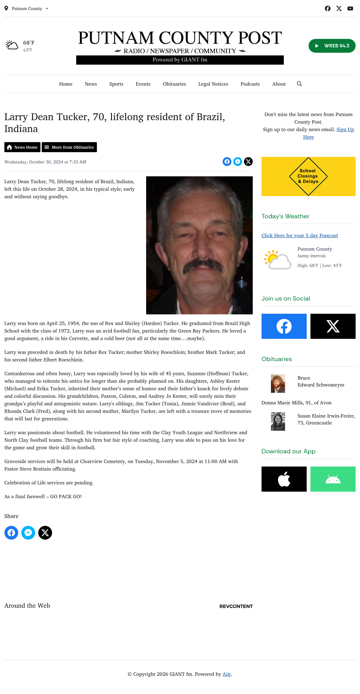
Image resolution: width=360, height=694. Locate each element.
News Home (25, 147)
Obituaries (174, 84)
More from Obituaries (73, 147)
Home (65, 84)
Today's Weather (286, 216)
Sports (116, 84)
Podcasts (250, 84)
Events (143, 84)
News (91, 84)
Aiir (227, 674)
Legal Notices (213, 84)
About (279, 84)
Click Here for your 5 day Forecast (300, 235)
